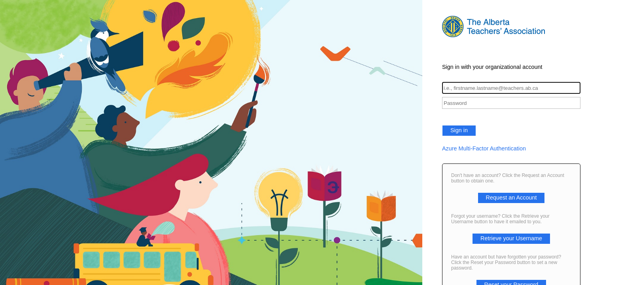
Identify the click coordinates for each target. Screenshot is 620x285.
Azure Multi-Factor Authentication (484, 148)
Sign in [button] (459, 130)
